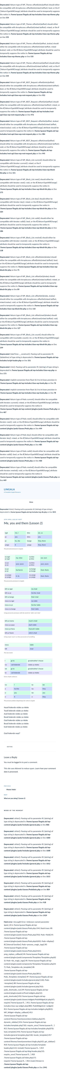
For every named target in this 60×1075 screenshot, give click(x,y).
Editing (10, 746)
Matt (20, 519)
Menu (30, 502)
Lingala (9, 489)
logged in (18, 762)
